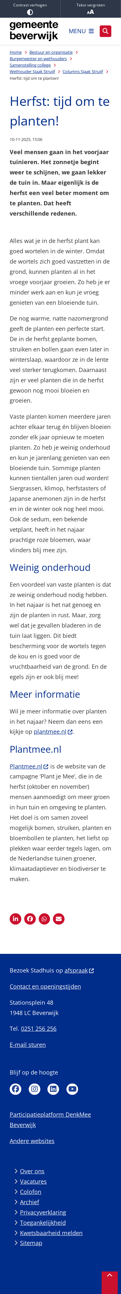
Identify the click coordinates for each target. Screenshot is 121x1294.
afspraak (79, 970)
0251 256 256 (38, 1028)
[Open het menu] (81, 31)
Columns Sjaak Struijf (83, 71)
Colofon (30, 1192)
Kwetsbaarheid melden (51, 1233)
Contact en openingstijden (45, 986)
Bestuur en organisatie (51, 52)
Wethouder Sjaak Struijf (32, 71)
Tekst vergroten (91, 8)
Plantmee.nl (29, 766)
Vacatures (33, 1181)
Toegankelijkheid (43, 1222)
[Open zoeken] (105, 31)
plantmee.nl (53, 731)
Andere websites (32, 1141)
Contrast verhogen (30, 8)
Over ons (32, 1171)
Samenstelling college (30, 65)
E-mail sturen (28, 1044)
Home (16, 52)
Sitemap (31, 1243)
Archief (29, 1202)
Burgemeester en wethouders (38, 58)
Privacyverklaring (43, 1212)
